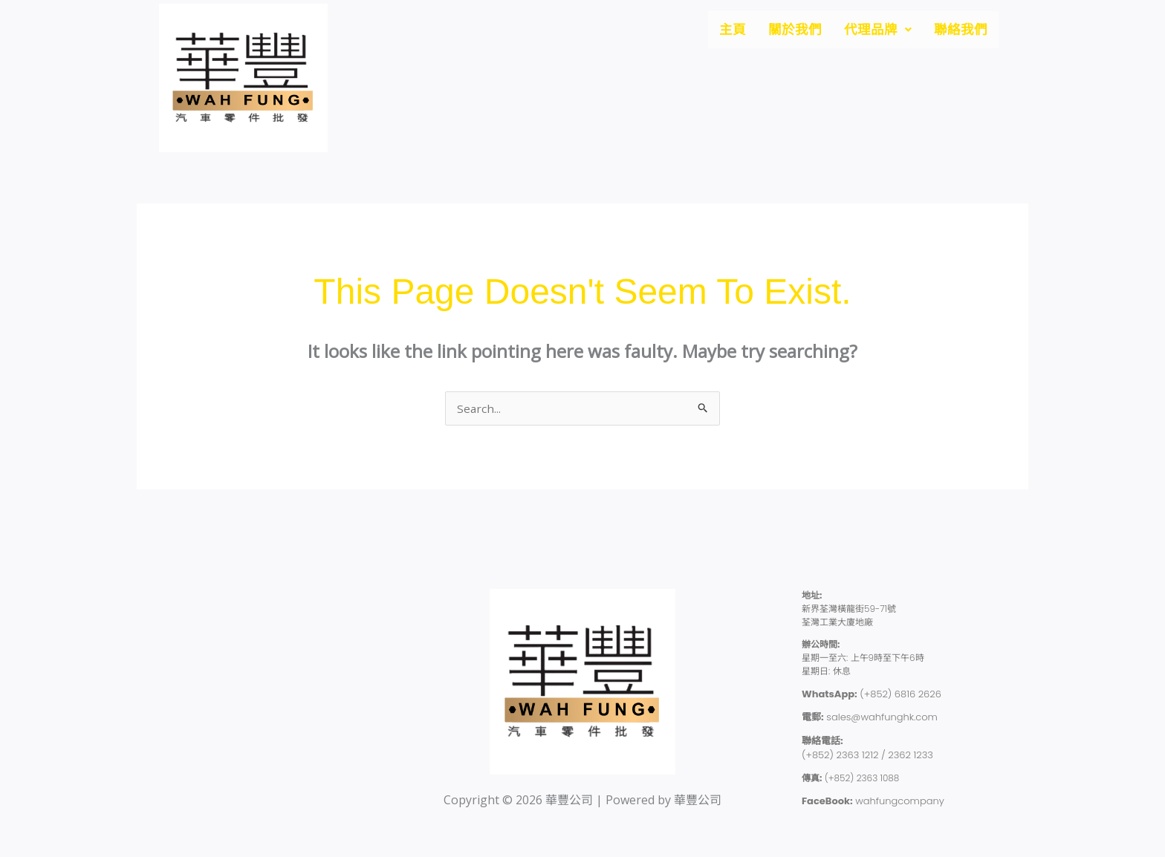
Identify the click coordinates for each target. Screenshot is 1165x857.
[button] (869, 31)
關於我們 (780, 31)
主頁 (713, 31)
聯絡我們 (957, 31)
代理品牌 (869, 31)
